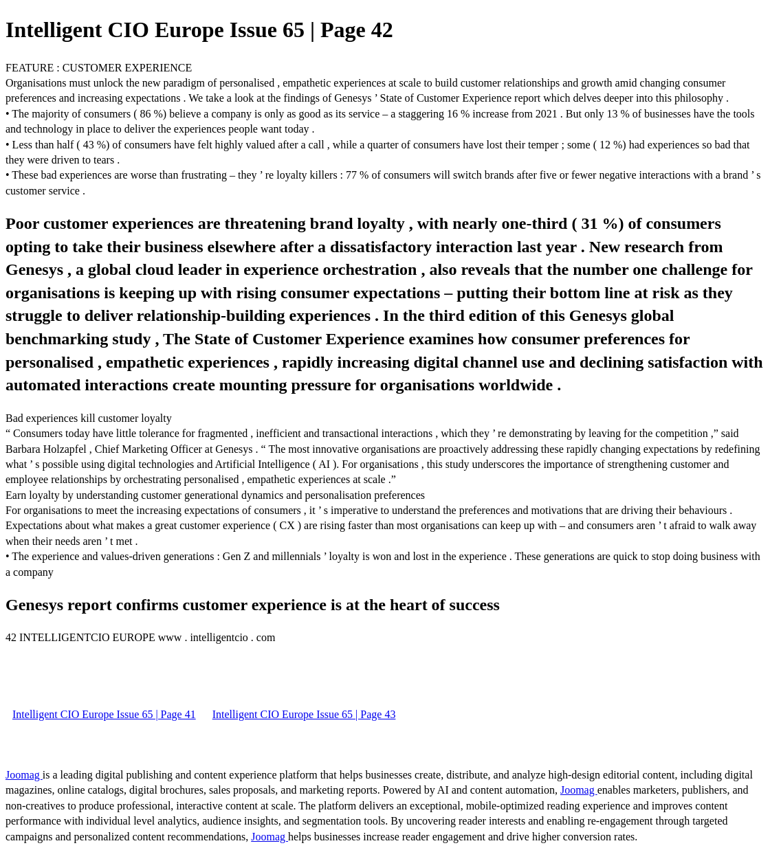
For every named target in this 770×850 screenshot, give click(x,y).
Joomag (24, 775)
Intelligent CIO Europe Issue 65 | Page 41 (104, 714)
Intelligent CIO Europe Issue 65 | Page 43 (304, 714)
